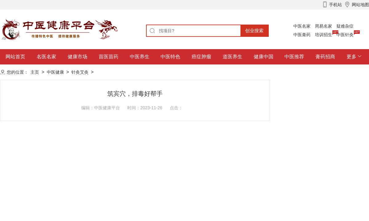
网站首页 (15, 56)
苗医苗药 (108, 56)
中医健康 (55, 72)
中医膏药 (302, 34)
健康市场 (77, 56)
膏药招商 (325, 56)
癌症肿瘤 (201, 56)
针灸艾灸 (80, 72)
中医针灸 (345, 34)
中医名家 (302, 26)
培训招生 (323, 34)
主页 (34, 72)
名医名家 (46, 56)
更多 (351, 56)
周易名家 (323, 26)
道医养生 (232, 56)
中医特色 (170, 56)
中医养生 (139, 56)
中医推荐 (294, 56)
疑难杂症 (345, 26)
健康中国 (263, 56)
